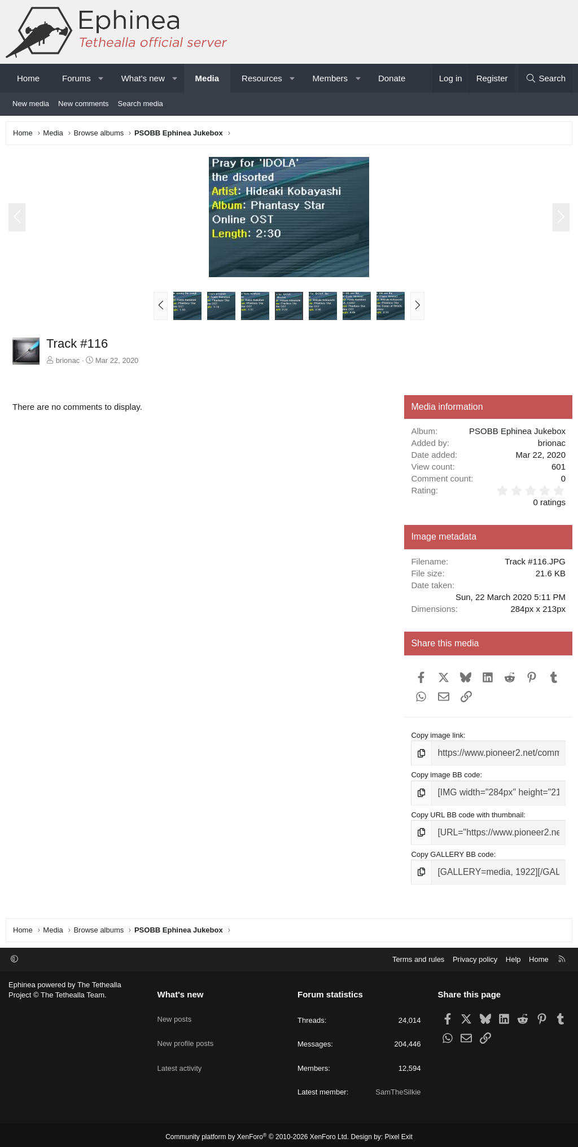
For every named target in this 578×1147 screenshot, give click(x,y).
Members (330, 78)
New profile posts (185, 1031)
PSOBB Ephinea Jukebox (514, 434)
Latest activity (179, 1051)
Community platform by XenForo (257, 1134)
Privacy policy (475, 956)
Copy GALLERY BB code (451, 850)
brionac (71, 363)
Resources (262, 78)
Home (28, 78)
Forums (76, 78)
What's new (143, 78)
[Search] (545, 78)
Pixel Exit (399, 1134)
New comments (83, 103)
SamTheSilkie (398, 1088)
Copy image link (436, 738)
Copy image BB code (444, 775)
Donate (391, 78)
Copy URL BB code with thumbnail (466, 813)
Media (207, 78)
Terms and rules (418, 956)
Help (513, 956)
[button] (101, 78)
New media (30, 103)
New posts (174, 1010)
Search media (140, 103)
